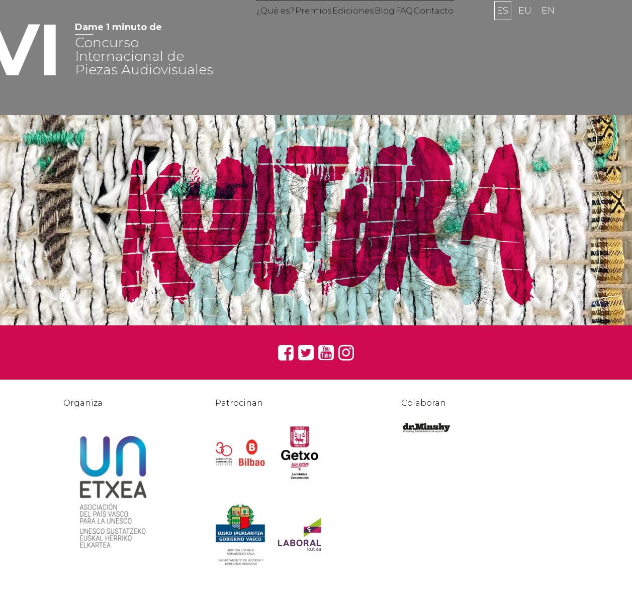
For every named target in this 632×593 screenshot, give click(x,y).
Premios (298, 27)
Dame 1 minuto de (118, 27)
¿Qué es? (250, 27)
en (548, 27)
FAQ (419, 27)
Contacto (459, 27)
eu (524, 27)
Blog (390, 27)
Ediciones (348, 27)
